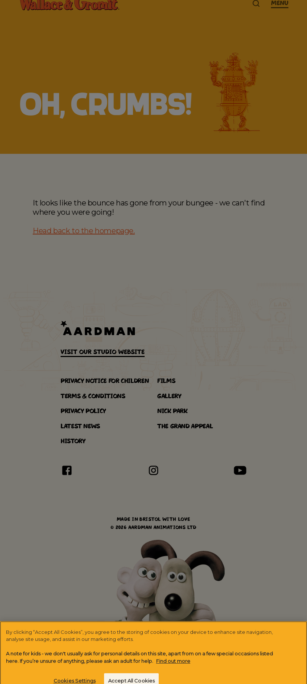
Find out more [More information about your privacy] (173, 667)
